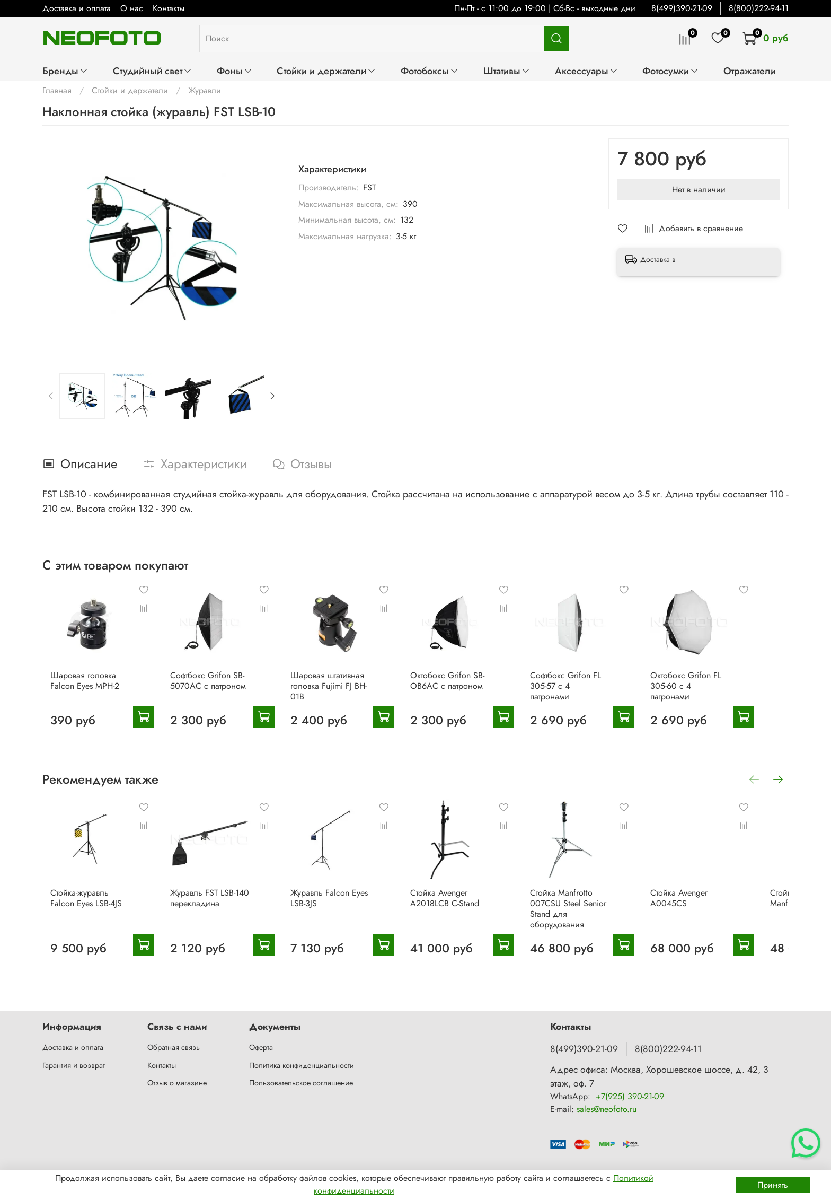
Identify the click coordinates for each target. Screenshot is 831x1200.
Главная (57, 90)
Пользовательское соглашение (301, 1083)
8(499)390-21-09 (681, 8)
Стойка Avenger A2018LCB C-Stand (457, 911)
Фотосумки (670, 71)
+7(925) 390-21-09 (628, 1096)
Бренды (65, 71)
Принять (772, 1185)
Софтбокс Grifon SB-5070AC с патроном (207, 687)
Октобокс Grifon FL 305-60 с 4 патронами (718, 687)
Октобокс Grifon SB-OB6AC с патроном (460, 687)
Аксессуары (586, 71)
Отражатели (749, 71)
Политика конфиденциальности (301, 1065)
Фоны (235, 71)
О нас (131, 8)
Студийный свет (152, 71)
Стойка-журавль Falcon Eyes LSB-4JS (84, 911)
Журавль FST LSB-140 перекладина (209, 911)
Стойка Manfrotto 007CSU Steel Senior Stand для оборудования (589, 922)
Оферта (261, 1047)
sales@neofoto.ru (606, 1109)
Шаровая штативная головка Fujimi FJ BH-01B (334, 693)
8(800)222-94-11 (759, 8)
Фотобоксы (430, 71)
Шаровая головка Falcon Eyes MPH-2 (76, 687)
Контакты (168, 8)
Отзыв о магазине (177, 1083)
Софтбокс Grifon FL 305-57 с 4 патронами (591, 687)
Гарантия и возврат (73, 1065)
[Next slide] (272, 396)
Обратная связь (173, 1047)
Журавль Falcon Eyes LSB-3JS (335, 911)
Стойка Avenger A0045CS (706, 911)
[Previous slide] (51, 396)
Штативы (507, 71)
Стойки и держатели (326, 71)
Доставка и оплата (76, 8)
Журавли (204, 90)
